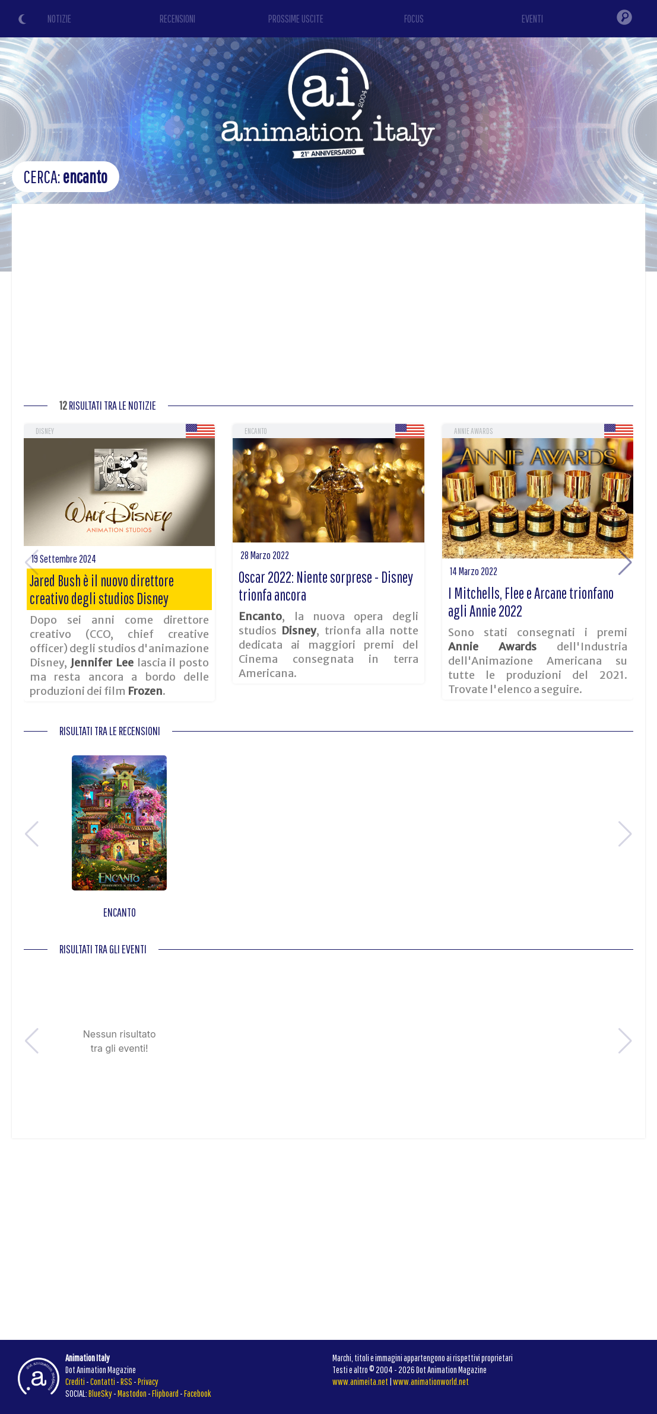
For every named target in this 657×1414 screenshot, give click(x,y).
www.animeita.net (360, 1381)
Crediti (75, 1381)
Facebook (197, 1393)
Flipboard (165, 1393)
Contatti (102, 1381)
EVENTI (532, 18)
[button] (625, 563)
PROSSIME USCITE (295, 18)
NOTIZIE (59, 18)
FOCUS (414, 18)
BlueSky (100, 1393)
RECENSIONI (177, 18)
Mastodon (132, 1393)
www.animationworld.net (431, 1381)
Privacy (148, 1381)
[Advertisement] (328, 305)
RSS (126, 1381)
